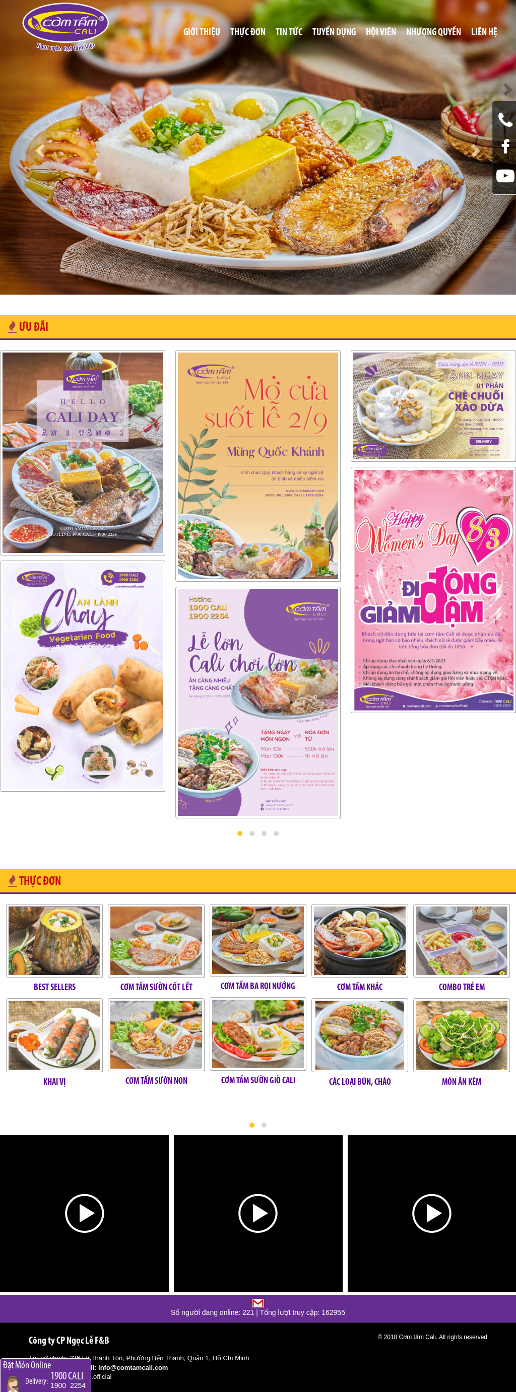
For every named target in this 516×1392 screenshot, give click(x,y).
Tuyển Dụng (334, 33)
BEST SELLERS (55, 988)
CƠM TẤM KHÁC (359, 988)
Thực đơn (248, 33)
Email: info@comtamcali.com (122, 1367)
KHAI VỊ (54, 1082)
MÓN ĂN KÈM (461, 1082)
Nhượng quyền (433, 33)
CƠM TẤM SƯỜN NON (156, 1081)
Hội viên (381, 33)
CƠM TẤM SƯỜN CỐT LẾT (156, 988)
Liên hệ (484, 33)
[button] (240, 833)
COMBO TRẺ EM (462, 988)
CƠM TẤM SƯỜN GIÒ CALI (258, 1081)
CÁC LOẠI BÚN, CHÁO (360, 1082)
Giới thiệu (201, 33)
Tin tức (289, 33)
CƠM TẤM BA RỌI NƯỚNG (258, 987)
